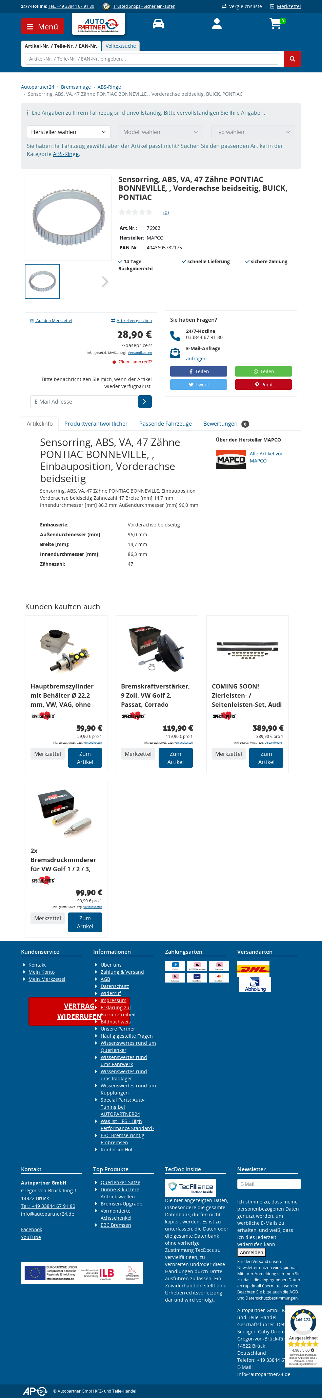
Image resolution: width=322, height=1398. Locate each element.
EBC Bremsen (116, 1225)
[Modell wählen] (161, 132)
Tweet (198, 384)
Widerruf (111, 993)
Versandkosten (140, 353)
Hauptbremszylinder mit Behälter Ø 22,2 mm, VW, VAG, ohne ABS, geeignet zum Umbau (62, 696)
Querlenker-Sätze (120, 1182)
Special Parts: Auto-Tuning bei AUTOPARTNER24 (123, 1107)
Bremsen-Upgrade (121, 1203)
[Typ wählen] (253, 132)
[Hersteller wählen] (69, 132)
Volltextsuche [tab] (121, 46)
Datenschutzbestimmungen (271, 1298)
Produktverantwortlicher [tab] (96, 423)
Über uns (111, 965)
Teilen (198, 371)
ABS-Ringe (109, 87)
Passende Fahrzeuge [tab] (165, 423)
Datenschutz (115, 986)
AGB (105, 979)
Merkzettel (285, 6)
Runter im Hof (117, 1149)
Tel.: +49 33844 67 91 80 (71, 6)
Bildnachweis (116, 1021)
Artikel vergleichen (131, 320)
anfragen (196, 358)
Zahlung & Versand (122, 972)
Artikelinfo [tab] (40, 423)
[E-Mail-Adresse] (145, 401)
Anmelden (251, 1252)
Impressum (113, 1000)
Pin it (263, 384)
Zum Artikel (85, 758)
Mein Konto (41, 972)
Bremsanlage (76, 87)
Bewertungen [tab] (226, 424)
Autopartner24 (37, 87)
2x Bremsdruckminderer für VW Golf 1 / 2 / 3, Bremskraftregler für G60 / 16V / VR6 (63, 861)
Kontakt (37, 965)
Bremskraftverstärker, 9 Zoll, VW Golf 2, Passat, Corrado (155, 695)
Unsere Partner (118, 1028)
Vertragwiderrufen (79, 1011)
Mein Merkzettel (46, 979)
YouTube (31, 1237)
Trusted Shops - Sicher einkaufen (144, 6)
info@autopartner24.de (47, 1214)
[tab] (61, 46)
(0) (166, 212)
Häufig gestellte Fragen (127, 1036)
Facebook (31, 1229)
